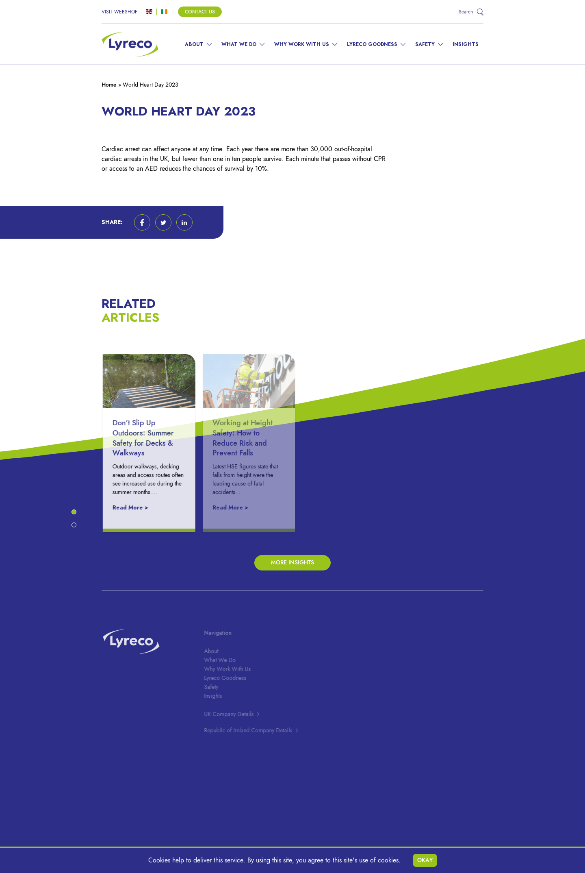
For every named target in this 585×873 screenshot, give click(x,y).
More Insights (292, 562)
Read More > (134, 508)
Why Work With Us (301, 44)
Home (109, 85)
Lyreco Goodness (372, 44)
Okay (425, 860)
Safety (425, 44)
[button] (142, 222)
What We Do (238, 44)
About (194, 44)
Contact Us (200, 12)
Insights (466, 44)
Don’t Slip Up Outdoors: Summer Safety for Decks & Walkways (147, 438)
